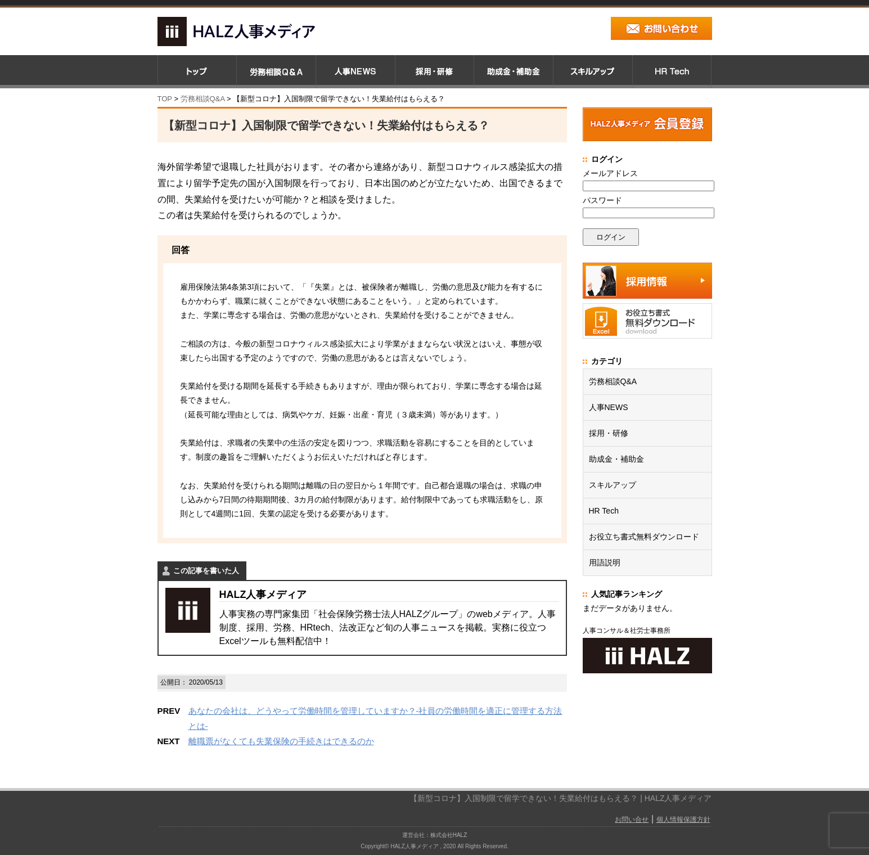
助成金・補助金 (616, 459)
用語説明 (604, 562)
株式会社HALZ (448, 835)
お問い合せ (632, 820)
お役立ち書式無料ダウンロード (644, 536)
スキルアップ (612, 484)
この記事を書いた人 (206, 570)
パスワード (602, 200)
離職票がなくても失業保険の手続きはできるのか (281, 741)
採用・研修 (608, 433)
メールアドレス (610, 173)
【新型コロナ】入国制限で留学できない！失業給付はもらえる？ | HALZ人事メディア (560, 798)
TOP (164, 98)
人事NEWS (608, 407)
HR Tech (604, 510)
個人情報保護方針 (683, 820)
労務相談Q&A (203, 98)
